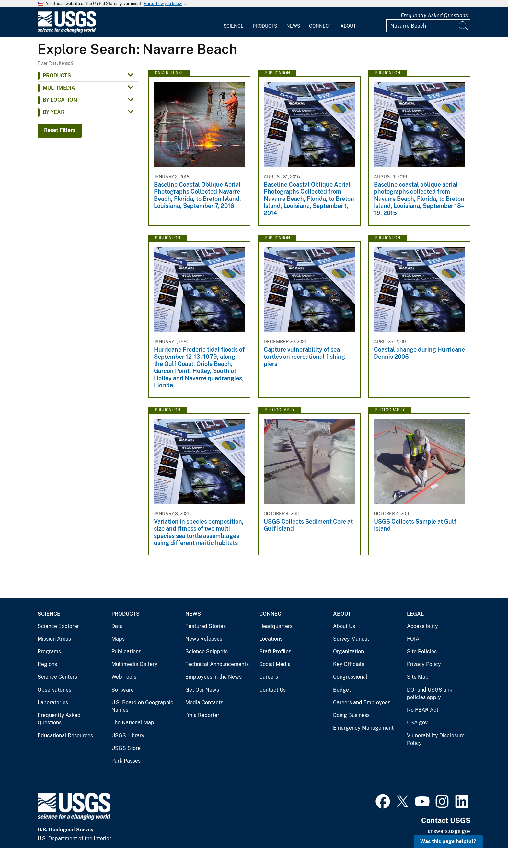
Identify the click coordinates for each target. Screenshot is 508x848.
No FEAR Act (422, 710)
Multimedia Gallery (134, 664)
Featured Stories (205, 626)
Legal (415, 614)
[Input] (428, 25)
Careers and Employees (361, 702)
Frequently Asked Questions (434, 15)
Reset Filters (59, 130)
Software (122, 690)
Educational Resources (65, 736)
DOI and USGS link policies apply (429, 694)
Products (265, 26)
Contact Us (272, 690)
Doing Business (351, 715)
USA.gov (417, 723)
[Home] (67, 31)
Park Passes (126, 761)
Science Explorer (58, 626)
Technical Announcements (217, 664)
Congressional (350, 677)
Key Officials (348, 664)
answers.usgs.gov (449, 831)
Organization (348, 651)
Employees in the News (213, 677)
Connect (320, 26)
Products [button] (57, 75)
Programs (49, 651)
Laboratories (53, 702)
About (348, 26)
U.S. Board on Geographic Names (142, 706)
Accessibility (422, 626)
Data (117, 626)
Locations (271, 639)
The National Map (132, 723)
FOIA (413, 639)
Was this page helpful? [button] (448, 841)
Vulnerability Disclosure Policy (436, 739)
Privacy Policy (424, 664)
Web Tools (123, 677)
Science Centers (57, 677)
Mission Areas (54, 639)
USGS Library (127, 736)
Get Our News (202, 690)
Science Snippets (206, 651)
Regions (47, 664)
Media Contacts (204, 702)
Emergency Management (363, 728)
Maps (118, 639)
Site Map (418, 677)
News (293, 26)
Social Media (275, 664)
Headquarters (276, 626)
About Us (344, 626)
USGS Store (126, 748)
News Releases (203, 639)
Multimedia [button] (59, 88)
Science (234, 26)
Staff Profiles (275, 651)
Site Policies (422, 651)
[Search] (463, 25)
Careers (268, 677)
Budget (342, 690)
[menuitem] (233, 22)
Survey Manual (351, 639)
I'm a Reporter (202, 715)
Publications (126, 651)
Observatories (54, 690)
